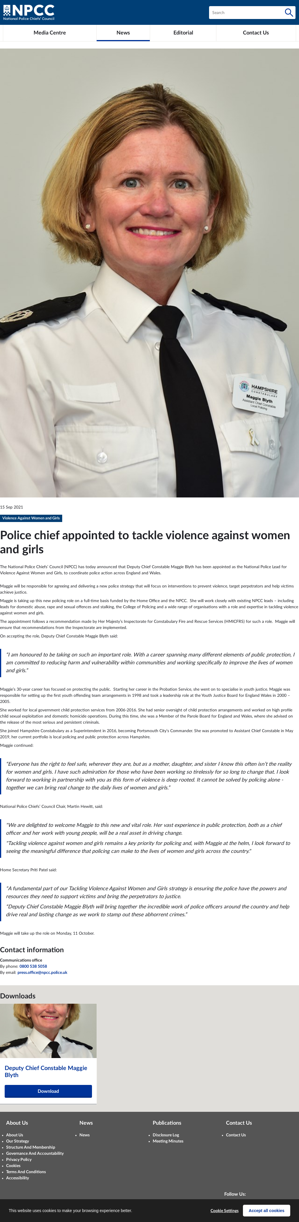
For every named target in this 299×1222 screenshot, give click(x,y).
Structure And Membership (30, 1147)
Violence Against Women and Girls (31, 518)
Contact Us (236, 1135)
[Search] (289, 12)
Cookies (13, 1166)
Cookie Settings (225, 1211)
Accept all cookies (266, 1210)
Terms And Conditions (26, 1172)
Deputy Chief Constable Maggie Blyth (46, 1071)
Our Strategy (17, 1141)
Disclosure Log (166, 1135)
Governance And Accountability (35, 1154)
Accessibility (17, 1178)
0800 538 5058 (33, 967)
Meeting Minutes (168, 1141)
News (84, 1135)
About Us (14, 1135)
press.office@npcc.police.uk (42, 973)
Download (48, 1091)
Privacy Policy (19, 1160)
